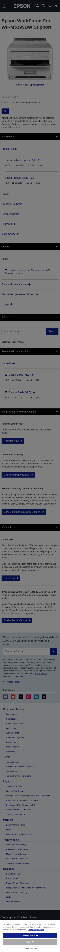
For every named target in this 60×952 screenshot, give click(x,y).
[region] (30, 936)
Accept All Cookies (30, 935)
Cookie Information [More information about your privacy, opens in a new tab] (36, 930)
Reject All (30, 942)
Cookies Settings (30, 948)
